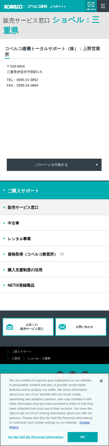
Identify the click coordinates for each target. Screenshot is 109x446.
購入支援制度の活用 (25, 270)
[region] (54, 409)
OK (82, 437)
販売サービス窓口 (23, 207)
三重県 (16, 358)
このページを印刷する (51, 165)
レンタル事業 (19, 239)
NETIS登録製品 (21, 285)
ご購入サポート (22, 351)
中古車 (13, 223)
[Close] (101, 381)
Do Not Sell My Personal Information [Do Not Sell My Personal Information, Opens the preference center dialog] (35, 437)
